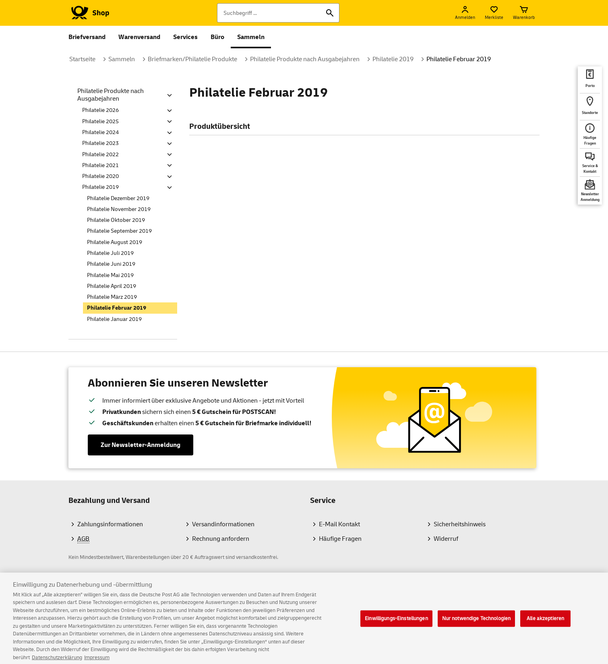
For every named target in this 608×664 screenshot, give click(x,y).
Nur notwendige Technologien (476, 622)
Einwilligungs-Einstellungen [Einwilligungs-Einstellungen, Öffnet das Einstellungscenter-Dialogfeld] (396, 622)
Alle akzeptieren (545, 622)
